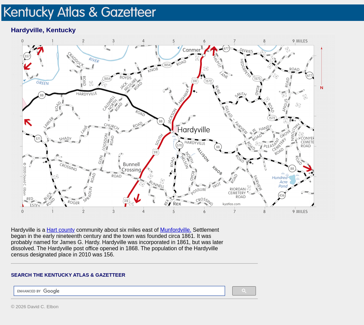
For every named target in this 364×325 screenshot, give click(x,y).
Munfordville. (175, 230)
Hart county (61, 230)
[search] (116, 291)
